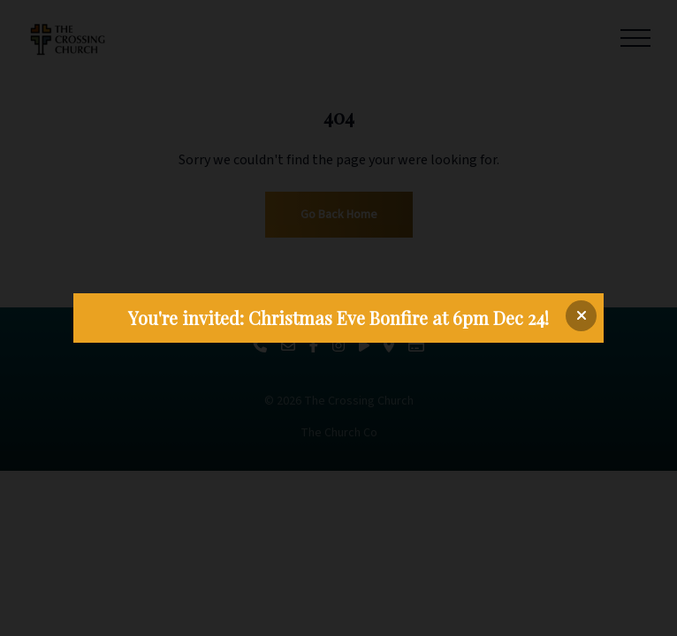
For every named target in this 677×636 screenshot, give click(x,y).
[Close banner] (581, 315)
